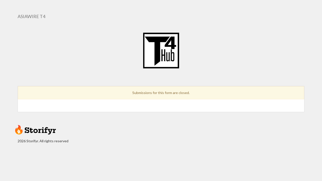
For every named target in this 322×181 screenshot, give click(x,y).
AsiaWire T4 (31, 16)
